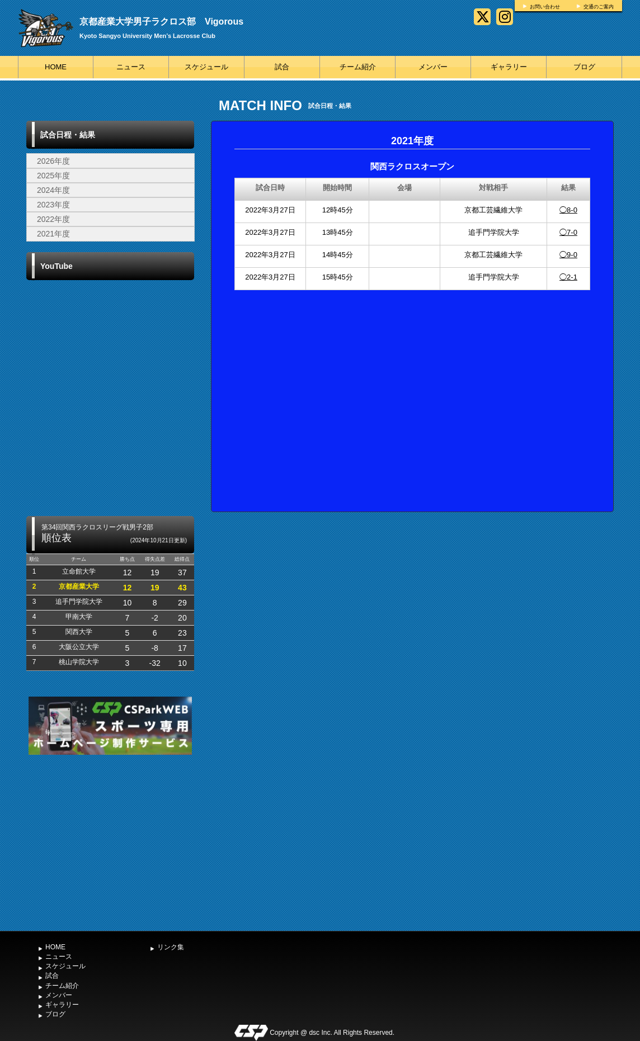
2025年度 (53, 175)
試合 (282, 67)
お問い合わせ (545, 7)
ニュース (130, 67)
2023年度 (53, 204)
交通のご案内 (598, 7)
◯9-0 (568, 254)
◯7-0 (568, 232)
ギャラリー (509, 67)
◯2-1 (568, 277)
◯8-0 (568, 210)
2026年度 (53, 161)
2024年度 (53, 190)
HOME (56, 67)
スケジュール (206, 67)
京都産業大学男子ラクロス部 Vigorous (161, 21)
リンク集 (170, 947)
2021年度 (53, 233)
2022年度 (53, 219)
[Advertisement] (110, 841)
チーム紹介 (358, 67)
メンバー (433, 67)
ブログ (584, 67)
